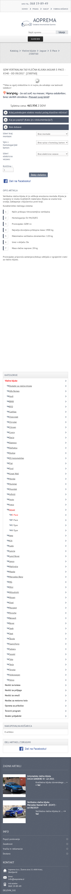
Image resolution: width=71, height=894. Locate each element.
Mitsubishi (13, 592)
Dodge (11, 453)
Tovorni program (12, 711)
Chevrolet (12, 417)
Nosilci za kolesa (12, 685)
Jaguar (43, 50)
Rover (10, 623)
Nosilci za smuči (12, 695)
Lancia (11, 551)
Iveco (10, 504)
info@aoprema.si (16, 879)
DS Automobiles (15, 458)
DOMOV (25, 9)
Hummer (12, 484)
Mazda (11, 571)
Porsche (11, 613)
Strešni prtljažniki (13, 716)
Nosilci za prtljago (13, 690)
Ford (10, 468)
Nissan (11, 597)
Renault (11, 618)
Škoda (11, 638)
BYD (10, 406)
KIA (9, 540)
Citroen (11, 427)
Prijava (35, 9)
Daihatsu (12, 447)
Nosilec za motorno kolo (16, 700)
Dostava (6, 853)
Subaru (11, 649)
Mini (10, 587)
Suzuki (11, 654)
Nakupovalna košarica (18, 725)
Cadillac (11, 411)
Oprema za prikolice (14, 705)
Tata (10, 659)
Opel (10, 602)
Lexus (10, 561)
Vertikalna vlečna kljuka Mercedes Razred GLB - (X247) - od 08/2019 (41, 805)
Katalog (14, 50)
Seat (10, 633)
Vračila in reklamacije (13, 848)
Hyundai (12, 489)
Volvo (10, 680)
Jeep (10, 535)
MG (9, 582)
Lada (10, 545)
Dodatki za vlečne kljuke (19, 386)
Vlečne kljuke (29, 50)
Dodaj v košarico (38, 175)
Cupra (11, 432)
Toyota (11, 669)
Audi (10, 396)
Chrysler (12, 422)
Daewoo (12, 442)
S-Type (13, 525)
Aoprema (43, 21)
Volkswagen (13, 674)
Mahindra (12, 566)
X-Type (13, 530)
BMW (10, 401)
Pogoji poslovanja (11, 839)
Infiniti (11, 494)
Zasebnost (8, 844)
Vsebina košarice (60, 9)
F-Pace (13, 520)
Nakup (46, 9)
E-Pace (53, 50)
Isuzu (10, 499)
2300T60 (33, 53)
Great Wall (13, 473)
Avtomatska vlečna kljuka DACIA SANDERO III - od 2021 (40, 777)
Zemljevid (12, 872)
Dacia (10, 437)
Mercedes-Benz (15, 576)
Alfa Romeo (13, 391)
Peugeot (12, 607)
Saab (10, 628)
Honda (11, 478)
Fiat (10, 463)
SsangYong (13, 643)
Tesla (10, 664)
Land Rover (13, 556)
